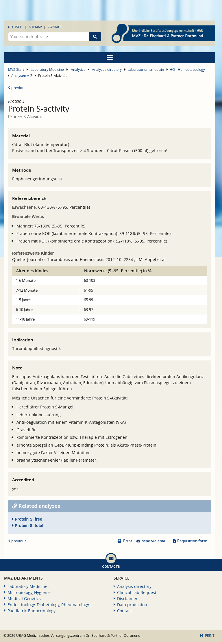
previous (17, 87)
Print (127, 541)
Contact (55, 27)
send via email (155, 541)
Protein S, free (27, 519)
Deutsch (15, 27)
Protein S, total (27, 525)
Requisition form (192, 541)
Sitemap (35, 27)
